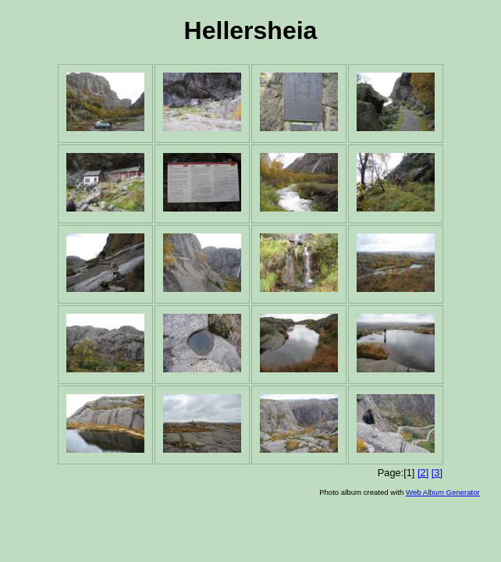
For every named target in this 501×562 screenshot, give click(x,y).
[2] (423, 472)
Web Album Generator (443, 492)
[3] (437, 472)
